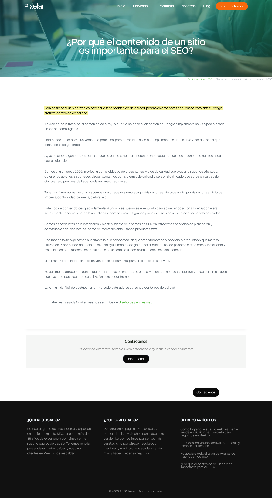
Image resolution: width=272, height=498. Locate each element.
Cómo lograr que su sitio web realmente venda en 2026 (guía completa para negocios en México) (209, 432)
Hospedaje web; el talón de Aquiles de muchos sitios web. (207, 455)
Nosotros (189, 6)
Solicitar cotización (232, 6)
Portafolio (166, 6)
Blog (206, 6)
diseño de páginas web (135, 302)
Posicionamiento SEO (200, 79)
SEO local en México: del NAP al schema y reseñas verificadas (210, 444)
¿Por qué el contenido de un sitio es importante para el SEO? (206, 465)
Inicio (121, 6)
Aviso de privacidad (150, 491)
